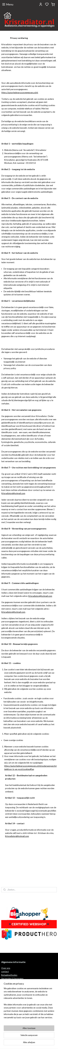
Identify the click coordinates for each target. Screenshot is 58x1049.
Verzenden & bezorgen (12, 978)
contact (5, 971)
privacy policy (7, 1017)
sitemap (38, 1043)
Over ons (5, 968)
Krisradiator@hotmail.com (13, 493)
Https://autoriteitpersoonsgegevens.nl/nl (19, 92)
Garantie (5, 985)
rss (43, 1043)
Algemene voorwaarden (12, 1014)
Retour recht (7, 981)
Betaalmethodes (9, 975)
